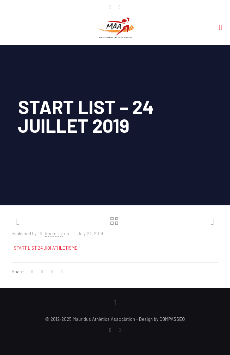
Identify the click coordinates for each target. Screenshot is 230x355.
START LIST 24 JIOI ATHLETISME (46, 248)
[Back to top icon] (115, 302)
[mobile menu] (220, 27)
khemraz (54, 233)
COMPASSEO (172, 319)
